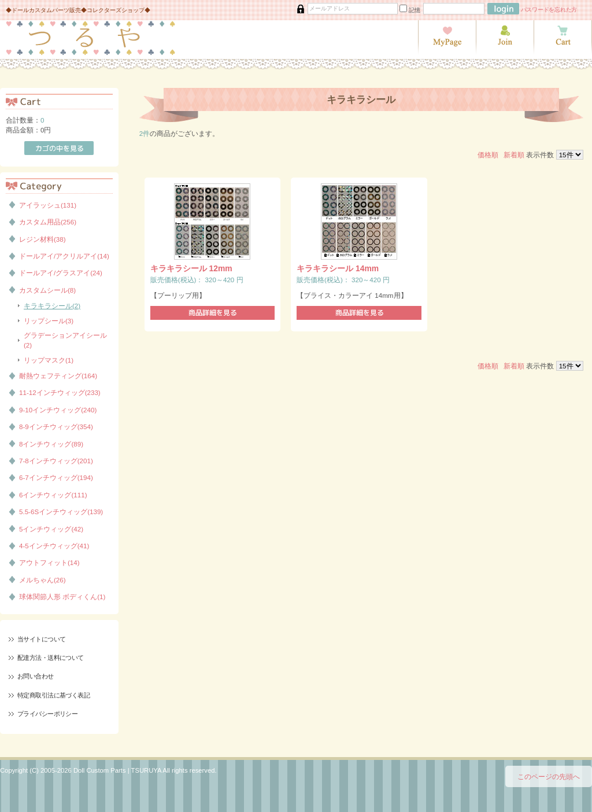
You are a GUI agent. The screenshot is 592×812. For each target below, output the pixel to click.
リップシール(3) (48, 320)
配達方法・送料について (50, 657)
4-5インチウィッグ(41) (54, 545)
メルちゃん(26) (42, 580)
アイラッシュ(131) (47, 205)
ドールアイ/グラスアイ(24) (60, 272)
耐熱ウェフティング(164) (58, 375)
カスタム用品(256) (47, 222)
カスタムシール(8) (47, 290)
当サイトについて (41, 639)
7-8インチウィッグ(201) (56, 460)
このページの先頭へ (548, 776)
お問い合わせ (35, 676)
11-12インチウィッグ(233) (60, 392)
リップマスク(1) (48, 360)
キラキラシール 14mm (338, 268)
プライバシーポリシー (47, 713)
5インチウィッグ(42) (51, 529)
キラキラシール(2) (52, 305)
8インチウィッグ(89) (51, 444)
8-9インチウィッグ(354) (56, 426)
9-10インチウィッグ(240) (58, 410)
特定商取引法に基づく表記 (53, 695)
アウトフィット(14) (49, 562)
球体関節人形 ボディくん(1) (62, 596)
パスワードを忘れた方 (549, 9)
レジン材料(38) (42, 239)
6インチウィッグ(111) (53, 495)
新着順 (514, 154)
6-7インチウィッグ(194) (56, 477)
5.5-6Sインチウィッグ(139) (61, 511)
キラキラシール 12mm (191, 268)
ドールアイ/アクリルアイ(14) (64, 256)
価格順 (488, 154)
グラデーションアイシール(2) (65, 340)
